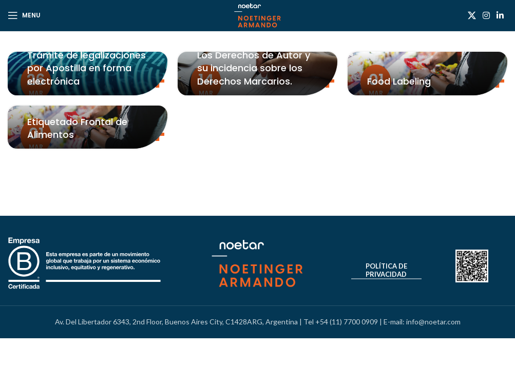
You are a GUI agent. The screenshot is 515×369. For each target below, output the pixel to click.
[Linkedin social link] (500, 15)
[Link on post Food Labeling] (427, 73)
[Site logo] (257, 14)
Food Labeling (399, 81)
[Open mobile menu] (24, 15)
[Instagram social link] (486, 15)
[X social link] (471, 15)
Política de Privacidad (386, 270)
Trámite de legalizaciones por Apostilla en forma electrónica (86, 68)
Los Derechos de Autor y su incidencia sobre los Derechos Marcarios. (253, 68)
